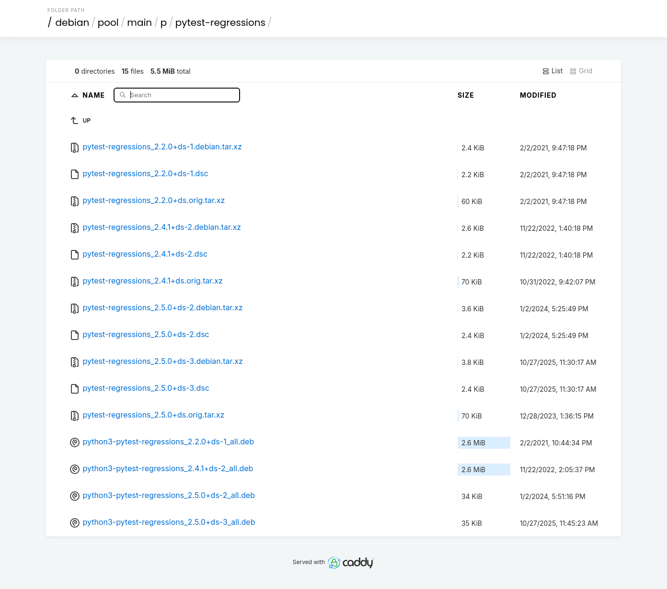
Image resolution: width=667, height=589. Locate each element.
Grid (580, 71)
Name (94, 95)
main (139, 22)
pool (108, 22)
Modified (538, 95)
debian (73, 22)
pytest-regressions (220, 22)
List (552, 71)
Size (466, 95)
